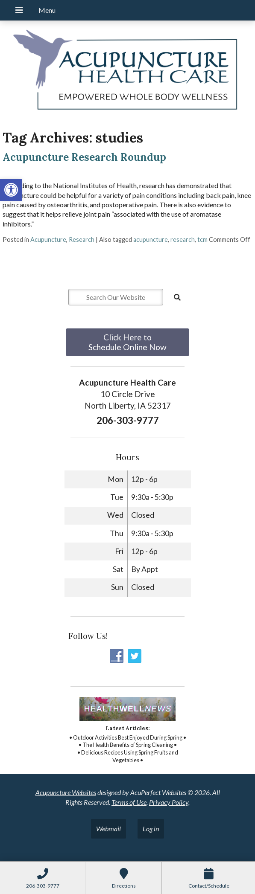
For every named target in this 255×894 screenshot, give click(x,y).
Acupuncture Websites (65, 792)
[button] (11, 190)
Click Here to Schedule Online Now (127, 342)
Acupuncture (48, 239)
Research (81, 239)
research (182, 239)
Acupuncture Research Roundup (84, 157)
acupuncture (150, 239)
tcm (202, 239)
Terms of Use (129, 802)
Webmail (108, 828)
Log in (151, 828)
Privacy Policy (168, 802)
